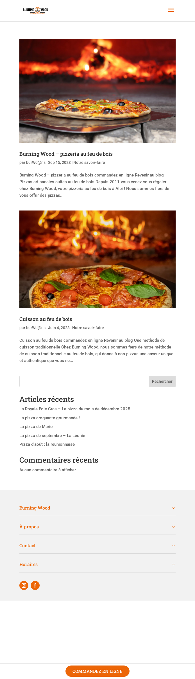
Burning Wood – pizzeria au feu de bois (66, 153)
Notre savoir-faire (89, 162)
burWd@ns (36, 162)
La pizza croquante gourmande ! (49, 417)
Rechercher (162, 381)
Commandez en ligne (97, 671)
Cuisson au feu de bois (45, 319)
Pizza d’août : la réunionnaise (47, 444)
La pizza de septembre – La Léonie (52, 435)
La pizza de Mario (36, 426)
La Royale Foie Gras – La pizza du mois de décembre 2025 (74, 408)
